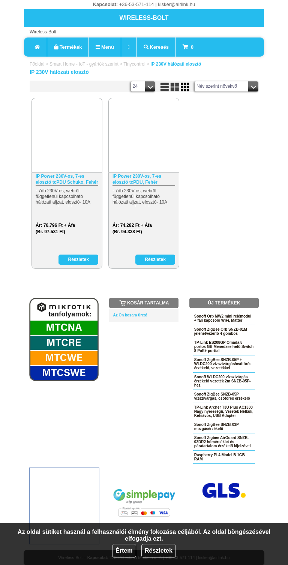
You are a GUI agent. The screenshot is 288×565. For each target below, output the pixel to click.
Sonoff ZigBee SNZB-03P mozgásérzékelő (216, 427)
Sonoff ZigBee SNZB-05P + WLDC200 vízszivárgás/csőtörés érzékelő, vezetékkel (223, 364)
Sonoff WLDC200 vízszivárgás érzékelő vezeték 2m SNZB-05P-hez (222, 381)
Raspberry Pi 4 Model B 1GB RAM (219, 457)
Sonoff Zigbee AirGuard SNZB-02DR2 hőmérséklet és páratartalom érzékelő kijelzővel (222, 442)
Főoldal (37, 64)
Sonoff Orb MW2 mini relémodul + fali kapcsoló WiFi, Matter (222, 318)
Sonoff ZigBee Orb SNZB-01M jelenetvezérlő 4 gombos (220, 331)
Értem (124, 550)
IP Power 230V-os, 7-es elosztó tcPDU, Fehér (136, 179)
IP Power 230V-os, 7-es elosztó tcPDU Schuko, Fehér (67, 179)
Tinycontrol (134, 64)
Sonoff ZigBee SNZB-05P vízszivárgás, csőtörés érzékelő (222, 396)
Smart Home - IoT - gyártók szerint (84, 64)
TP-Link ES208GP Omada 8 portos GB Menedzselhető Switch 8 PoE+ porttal (224, 346)
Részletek (158, 550)
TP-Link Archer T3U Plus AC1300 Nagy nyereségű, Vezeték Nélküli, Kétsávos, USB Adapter (224, 411)
